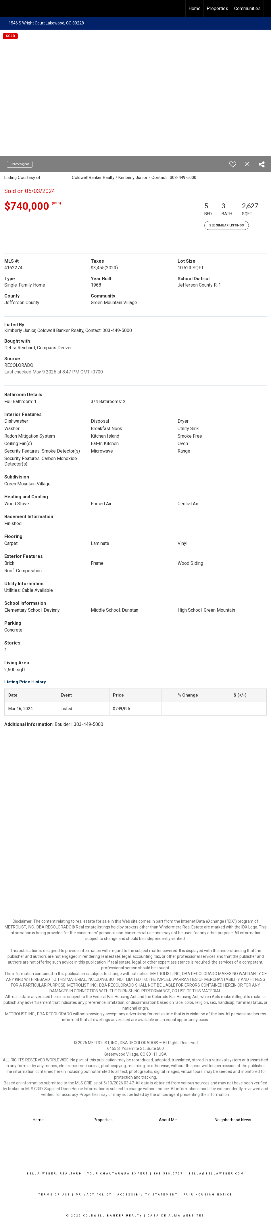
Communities (247, 8)
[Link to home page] (7, 8)
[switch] (233, 164)
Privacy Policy (94, 1194)
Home (195, 8)
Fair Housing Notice (207, 1194)
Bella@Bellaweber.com (216, 1173)
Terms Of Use (54, 1194)
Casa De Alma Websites (176, 1215)
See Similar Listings (226, 225)
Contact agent (20, 164)
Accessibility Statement (147, 1194)
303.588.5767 (168, 1173)
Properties (217, 8)
